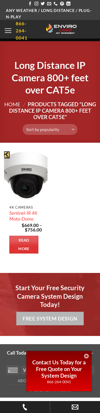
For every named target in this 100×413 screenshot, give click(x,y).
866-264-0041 (59, 382)
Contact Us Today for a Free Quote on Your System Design (59, 369)
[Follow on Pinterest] (62, 4)
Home (12, 104)
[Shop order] (50, 129)
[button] (8, 30)
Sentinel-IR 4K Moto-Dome (23, 216)
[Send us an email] (49, 4)
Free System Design (50, 318)
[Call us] (56, 4)
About (25, 380)
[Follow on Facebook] (30, 4)
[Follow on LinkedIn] (68, 4)
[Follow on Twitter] (43, 4)
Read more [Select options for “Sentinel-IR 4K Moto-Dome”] (24, 244)
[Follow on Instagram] (36, 4)
